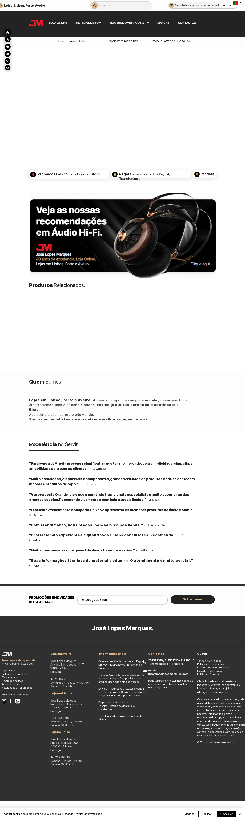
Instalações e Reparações (17, 687)
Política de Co (205, 674)
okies (216, 674)
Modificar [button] (189, 813)
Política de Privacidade (88, 813)
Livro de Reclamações (210, 670)
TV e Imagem (9, 677)
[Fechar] (240, 814)
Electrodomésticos (12, 680)
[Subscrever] (228, 5)
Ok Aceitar (226, 813)
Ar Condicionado (11, 684)
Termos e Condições (209, 660)
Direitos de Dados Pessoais (213, 667)
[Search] (8, 32)
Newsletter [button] (22, 694)
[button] (88, 23)
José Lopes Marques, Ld (18, 660)
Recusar (206, 813)
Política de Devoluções (210, 664)
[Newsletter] (171, 5)
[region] (8, 46)
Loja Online (8, 670)
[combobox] (121, 5)
